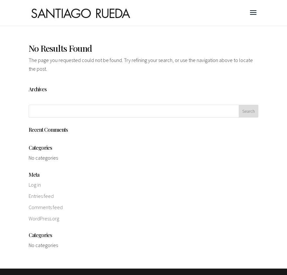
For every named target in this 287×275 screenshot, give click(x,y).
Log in (35, 185)
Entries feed (41, 196)
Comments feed (46, 207)
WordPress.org (44, 218)
